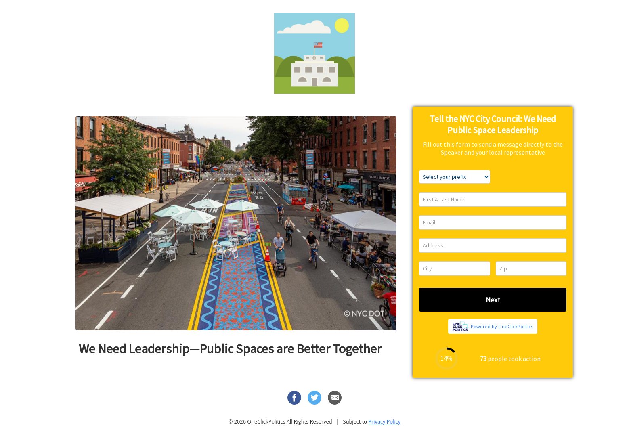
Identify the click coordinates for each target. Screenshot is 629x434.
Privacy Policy (384, 421)
